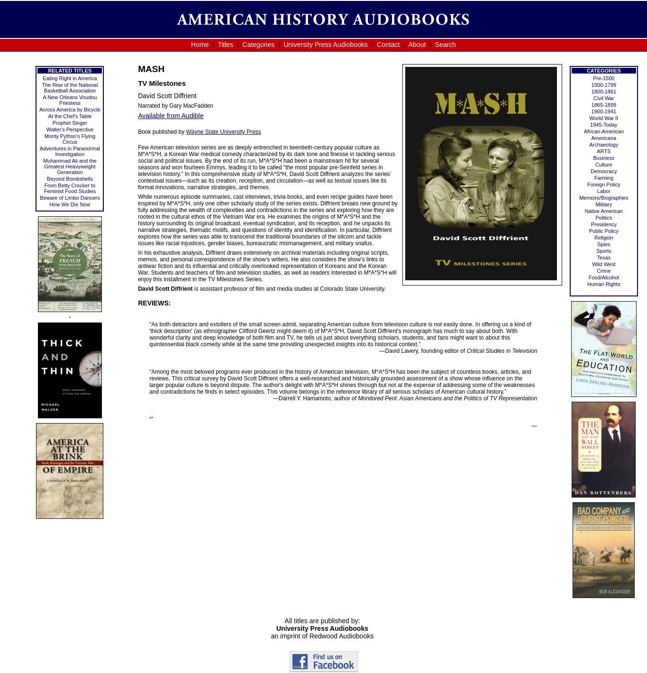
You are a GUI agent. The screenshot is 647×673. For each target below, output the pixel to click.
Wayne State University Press (223, 132)
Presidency (604, 224)
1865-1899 (604, 105)
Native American (604, 211)
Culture (603, 164)
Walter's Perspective (70, 129)
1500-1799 (604, 85)
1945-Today (604, 125)
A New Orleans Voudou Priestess (70, 100)
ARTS (604, 151)
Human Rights (603, 284)
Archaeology (603, 145)
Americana (604, 138)
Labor (604, 191)
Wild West (603, 264)
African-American (604, 131)
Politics (603, 218)
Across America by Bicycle (69, 109)
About (417, 44)
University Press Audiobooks (325, 44)
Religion (603, 237)
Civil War (603, 98)
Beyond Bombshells (70, 179)
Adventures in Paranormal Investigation (70, 151)
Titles (225, 44)
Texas (604, 257)
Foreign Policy (603, 184)
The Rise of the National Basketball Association (70, 87)
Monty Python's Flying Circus (70, 139)
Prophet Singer (70, 123)
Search (445, 44)
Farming (603, 178)
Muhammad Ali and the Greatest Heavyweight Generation (70, 166)
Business (604, 158)
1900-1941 (604, 111)
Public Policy (604, 231)
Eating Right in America (70, 78)
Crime (604, 271)
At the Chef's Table (70, 116)
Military (603, 204)
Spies (604, 244)
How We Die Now (69, 204)
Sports (603, 251)
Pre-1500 (603, 78)
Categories (259, 44)
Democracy (604, 171)
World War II (604, 118)
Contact (388, 44)
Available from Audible (170, 116)
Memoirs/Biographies (603, 198)
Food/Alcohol (604, 277)
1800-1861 (604, 91)
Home (200, 44)
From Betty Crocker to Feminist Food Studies (70, 188)
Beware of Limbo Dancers (70, 198)
